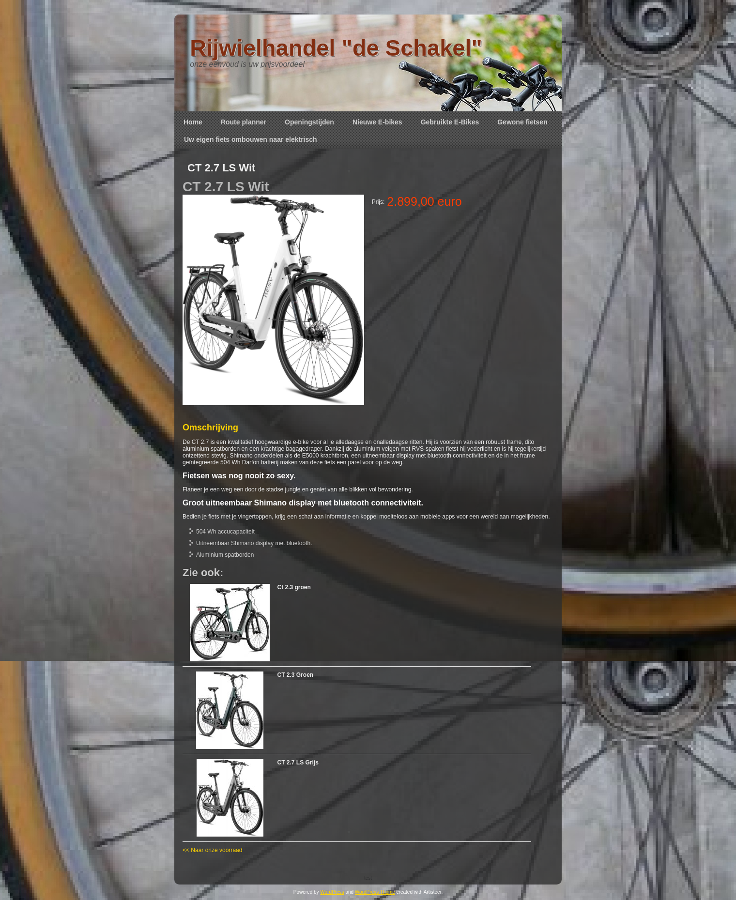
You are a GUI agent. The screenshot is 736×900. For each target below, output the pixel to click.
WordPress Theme (375, 892)
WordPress (332, 892)
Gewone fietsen (522, 122)
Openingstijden (309, 122)
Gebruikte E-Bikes (450, 122)
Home (193, 122)
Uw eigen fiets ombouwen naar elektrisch (250, 139)
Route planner (243, 122)
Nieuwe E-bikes (377, 122)
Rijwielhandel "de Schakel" (336, 48)
